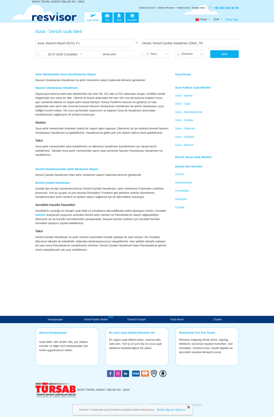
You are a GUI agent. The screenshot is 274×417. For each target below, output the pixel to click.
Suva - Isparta (183, 95)
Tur (107, 17)
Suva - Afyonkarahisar (188, 112)
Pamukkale (182, 190)
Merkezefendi (183, 182)
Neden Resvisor (166, 7)
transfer (132, 17)
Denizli (179, 174)
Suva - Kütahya (184, 136)
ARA (224, 54)
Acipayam (181, 199)
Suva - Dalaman (185, 128)
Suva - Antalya (184, 120)
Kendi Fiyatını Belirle (96, 319)
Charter (217, 319)
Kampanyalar (56, 319)
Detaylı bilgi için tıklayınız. (171, 409)
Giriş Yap (232, 19)
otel (119, 17)
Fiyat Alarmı (177, 319)
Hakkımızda (183, 7)
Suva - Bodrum (184, 144)
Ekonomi (187, 53)
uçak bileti (92, 17)
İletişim (197, 405)
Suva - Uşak (182, 103)
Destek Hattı (198, 7)
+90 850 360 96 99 (223, 8)
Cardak (179, 207)
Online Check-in (147, 7)
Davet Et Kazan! (136, 319)
